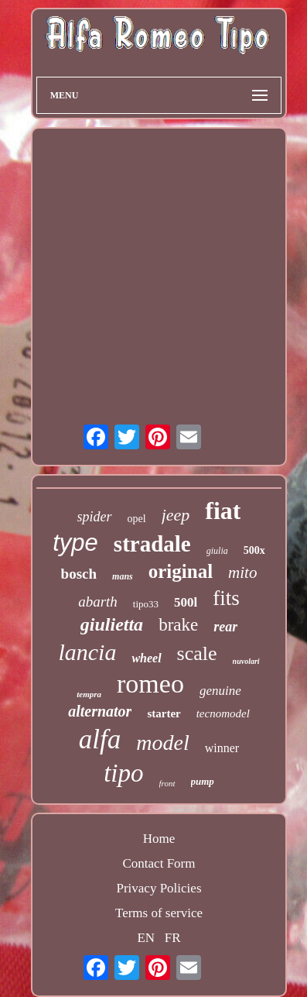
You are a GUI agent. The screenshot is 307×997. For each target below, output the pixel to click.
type (75, 542)
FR (173, 937)
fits (226, 598)
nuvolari (246, 661)
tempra (89, 694)
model (162, 743)
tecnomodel (223, 713)
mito (242, 572)
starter (163, 713)
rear (225, 626)
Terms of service (159, 913)
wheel (146, 658)
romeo (150, 683)
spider (94, 516)
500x (254, 550)
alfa (100, 739)
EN (146, 937)
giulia (217, 550)
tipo (123, 773)
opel (137, 518)
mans (122, 576)
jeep (176, 514)
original (180, 571)
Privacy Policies (158, 888)
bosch (79, 574)
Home (159, 838)
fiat (222, 510)
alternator (99, 711)
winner (222, 748)
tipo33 (146, 604)
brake (178, 624)
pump (202, 781)
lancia (87, 652)
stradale (152, 543)
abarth (98, 601)
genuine (220, 690)
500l (185, 602)
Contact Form (159, 863)
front (167, 783)
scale (197, 653)
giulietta (111, 624)
